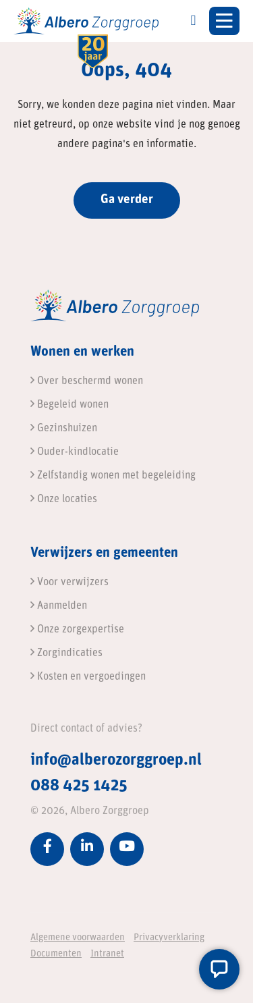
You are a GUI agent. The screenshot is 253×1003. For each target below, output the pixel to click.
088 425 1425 (79, 786)
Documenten (56, 954)
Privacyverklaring (169, 938)
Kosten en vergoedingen (88, 677)
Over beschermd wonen (86, 381)
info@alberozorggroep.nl (116, 761)
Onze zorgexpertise (77, 629)
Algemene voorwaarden (77, 938)
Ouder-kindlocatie (74, 452)
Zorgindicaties (66, 653)
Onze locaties (63, 499)
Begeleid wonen (69, 405)
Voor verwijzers (69, 582)
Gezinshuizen (63, 428)
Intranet (107, 954)
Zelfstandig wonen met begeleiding (113, 475)
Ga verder (127, 200)
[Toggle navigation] (224, 21)
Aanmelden (58, 606)
